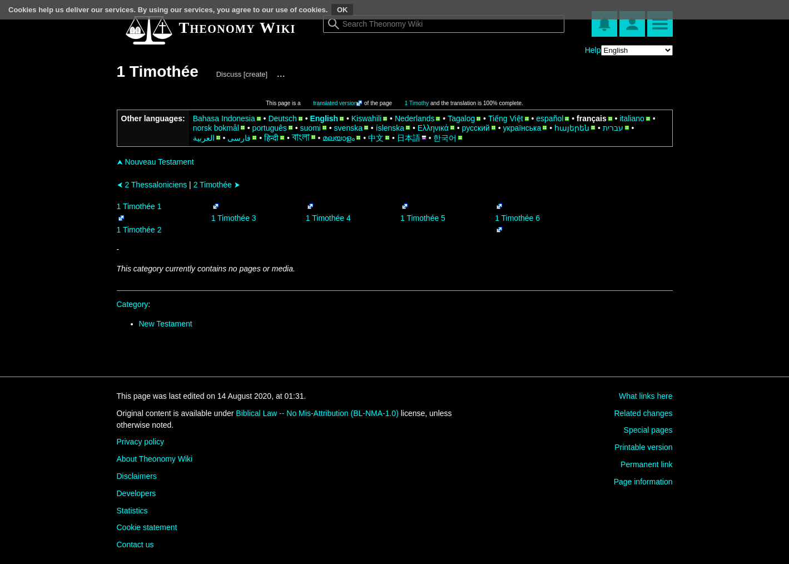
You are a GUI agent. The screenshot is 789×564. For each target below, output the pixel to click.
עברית (613, 127)
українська (522, 127)
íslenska (390, 127)
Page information (643, 481)
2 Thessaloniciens (152, 184)
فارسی (239, 137)
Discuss (229, 74)
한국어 (444, 137)
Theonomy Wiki (237, 27)
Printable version (643, 447)
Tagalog (461, 118)
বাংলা (301, 137)
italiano (631, 118)
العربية (204, 137)
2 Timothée (216, 184)
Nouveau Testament (155, 161)
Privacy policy (141, 441)
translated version (335, 103)
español (549, 118)
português (269, 127)
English (324, 118)
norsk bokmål (216, 127)
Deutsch (282, 118)
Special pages (648, 430)
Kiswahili (366, 118)
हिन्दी (271, 137)
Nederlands (415, 118)
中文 (376, 137)
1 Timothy (417, 103)
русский (476, 127)
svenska (348, 127)
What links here (645, 396)
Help (593, 50)
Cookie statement (147, 527)
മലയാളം (338, 137)
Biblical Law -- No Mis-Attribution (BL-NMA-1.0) (317, 413)
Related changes (643, 413)
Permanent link (646, 464)
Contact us (135, 544)
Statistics (132, 510)
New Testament (165, 323)
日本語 (408, 137)
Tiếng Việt (505, 118)
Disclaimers (137, 476)
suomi (310, 127)
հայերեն (571, 127)
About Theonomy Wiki (155, 458)
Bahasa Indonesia (224, 118)
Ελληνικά (433, 127)
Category (132, 304)
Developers (136, 493)
